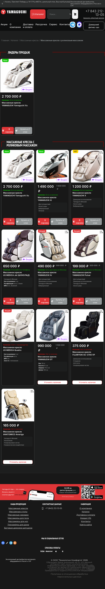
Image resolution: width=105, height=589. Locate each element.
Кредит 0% (85, 518)
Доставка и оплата (28, 25)
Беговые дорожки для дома (18, 528)
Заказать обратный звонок (93, 18)
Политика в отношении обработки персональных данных (69, 575)
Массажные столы (18, 511)
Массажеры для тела (18, 518)
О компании (15, 25)
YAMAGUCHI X (79, 195)
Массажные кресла (11, 103)
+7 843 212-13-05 (94, 12)
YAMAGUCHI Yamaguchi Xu (15, 105)
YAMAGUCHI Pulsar (81, 275)
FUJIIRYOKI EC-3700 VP (83, 355)
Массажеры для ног (18, 521)
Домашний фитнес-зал (93, 25)
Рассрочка (41, 24)
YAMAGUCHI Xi (45, 200)
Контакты (64, 24)
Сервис (53, 24)
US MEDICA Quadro (12, 350)
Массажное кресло (47, 197)
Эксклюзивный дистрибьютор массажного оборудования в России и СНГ (85, 4)
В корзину (7, 130)
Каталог (86, 511)
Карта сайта (86, 524)
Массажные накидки (18, 515)
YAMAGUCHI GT (45, 359)
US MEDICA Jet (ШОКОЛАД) (16, 275)
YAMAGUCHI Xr (45, 275)
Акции (4, 24)
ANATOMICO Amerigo (13, 434)
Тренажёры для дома (18, 524)
